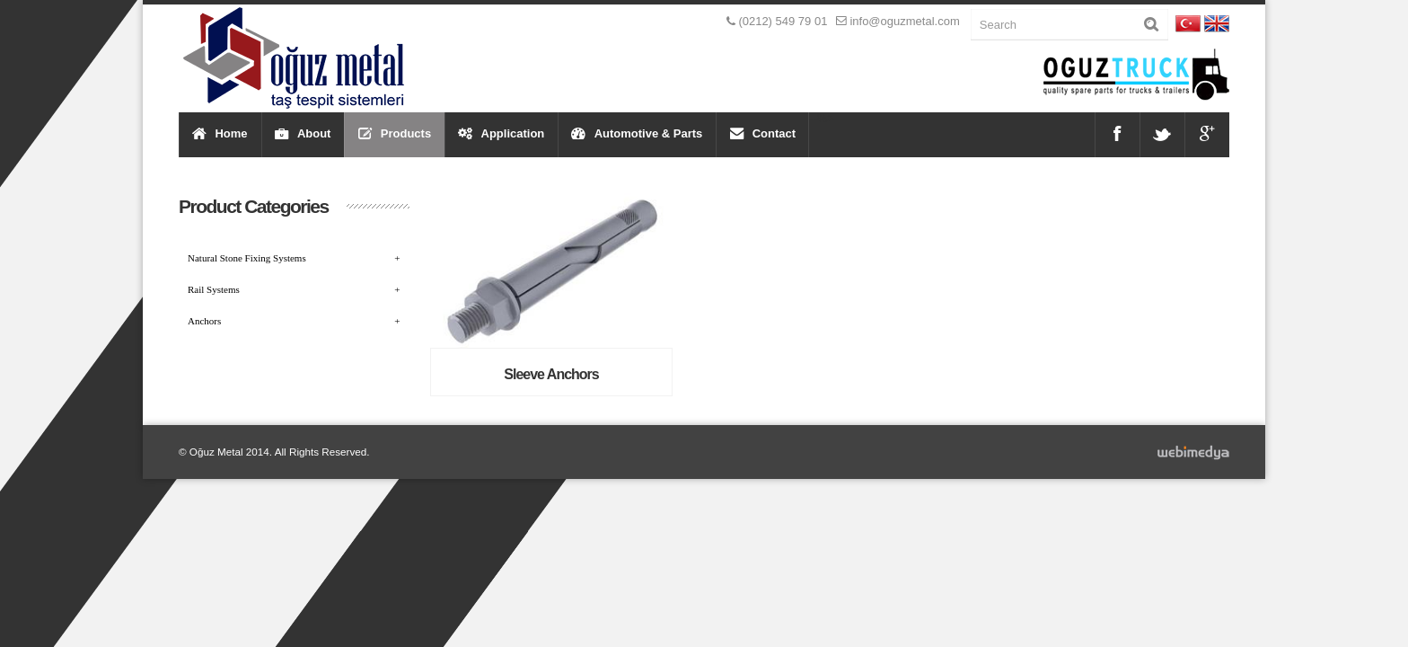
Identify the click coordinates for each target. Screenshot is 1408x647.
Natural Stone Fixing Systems (294, 258)
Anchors (294, 320)
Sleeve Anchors (551, 374)
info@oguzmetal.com (904, 21)
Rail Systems (294, 289)
